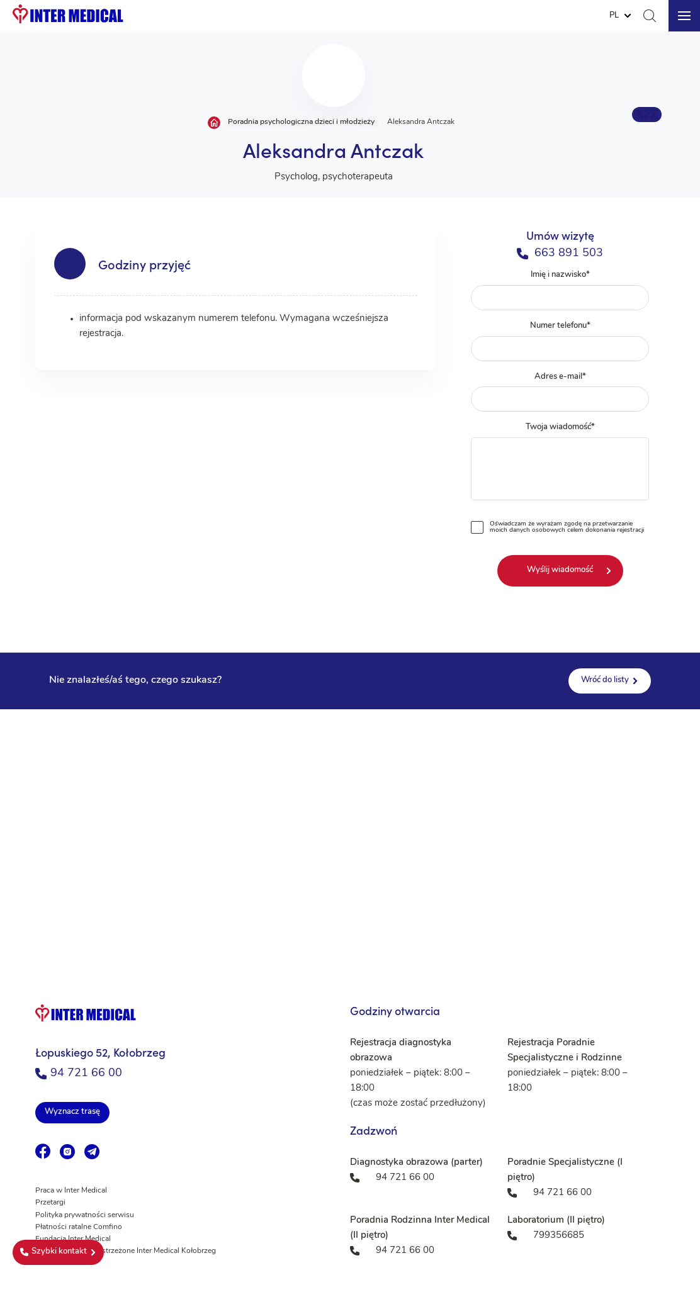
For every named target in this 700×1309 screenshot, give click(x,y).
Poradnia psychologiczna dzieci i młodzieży (301, 122)
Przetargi (50, 1202)
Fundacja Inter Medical (73, 1239)
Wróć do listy (605, 680)
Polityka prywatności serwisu (84, 1215)
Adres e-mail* (560, 392)
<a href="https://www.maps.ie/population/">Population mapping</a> (350, 835)
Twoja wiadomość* (560, 464)
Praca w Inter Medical (71, 1190)
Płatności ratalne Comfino (78, 1227)
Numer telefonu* (560, 341)
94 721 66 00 (78, 1073)
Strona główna (214, 122)
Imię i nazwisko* (560, 290)
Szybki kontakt (53, 1251)
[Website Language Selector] (620, 15)
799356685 (558, 1235)
